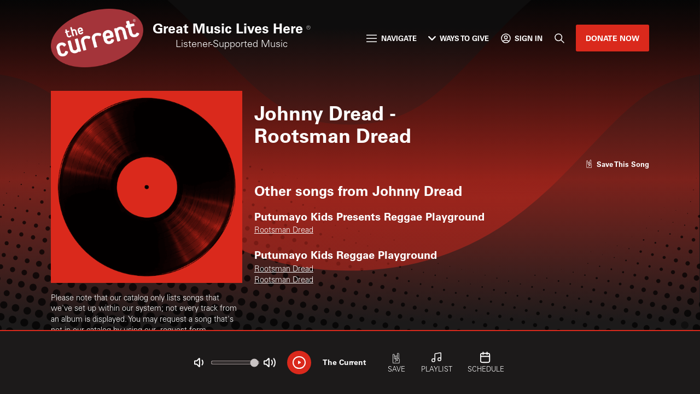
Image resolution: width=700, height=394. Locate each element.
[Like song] (617, 164)
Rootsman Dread (283, 231)
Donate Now (612, 38)
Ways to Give (458, 38)
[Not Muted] (198, 362)
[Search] (559, 38)
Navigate (391, 38)
